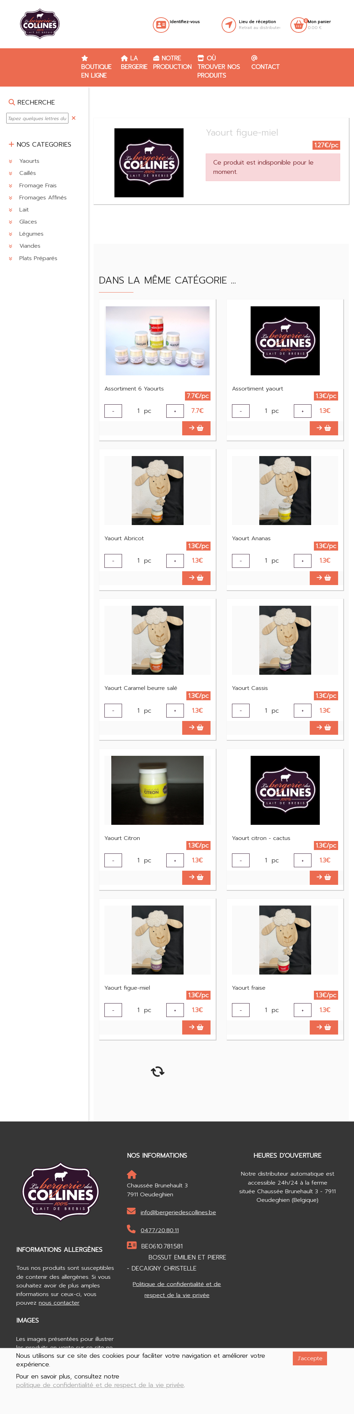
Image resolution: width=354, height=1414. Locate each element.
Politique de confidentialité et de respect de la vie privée (177, 1295)
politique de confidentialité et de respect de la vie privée (100, 1385)
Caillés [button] (22, 173)
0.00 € (319, 25)
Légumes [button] (26, 233)
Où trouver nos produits (218, 67)
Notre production (172, 62)
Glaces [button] (23, 221)
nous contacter (59, 1308)
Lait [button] (19, 209)
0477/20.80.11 (153, 1235)
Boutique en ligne (96, 67)
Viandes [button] (24, 245)
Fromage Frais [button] (33, 185)
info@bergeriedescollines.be (171, 1218)
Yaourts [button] (24, 161)
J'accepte (310, 1358)
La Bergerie (134, 62)
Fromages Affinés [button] (38, 197)
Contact (265, 63)
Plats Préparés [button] (33, 258)
